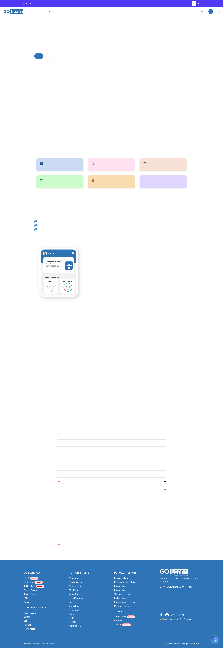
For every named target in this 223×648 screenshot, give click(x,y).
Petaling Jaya (75, 582)
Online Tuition (30, 590)
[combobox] (203, 11)
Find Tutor (33, 582)
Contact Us (29, 602)
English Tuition (121, 578)
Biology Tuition (121, 598)
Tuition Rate (34, 586)
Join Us (122, 624)
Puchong (73, 622)
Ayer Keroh (74, 610)
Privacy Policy (49, 643)
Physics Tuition (121, 586)
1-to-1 (31, 578)
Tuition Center (30, 594)
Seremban (74, 606)
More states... (30, 629)
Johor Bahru (75, 594)
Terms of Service (32, 643)
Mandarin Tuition (122, 606)
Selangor (28, 617)
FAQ (26, 598)
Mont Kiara (74, 590)
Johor (26, 621)
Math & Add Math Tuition (125, 582)
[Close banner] (198, 3)
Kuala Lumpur (30, 613)
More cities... (75, 626)
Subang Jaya (75, 586)
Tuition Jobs (124, 616)
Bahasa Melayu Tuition (124, 602)
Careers (118, 620)
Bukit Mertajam (76, 598)
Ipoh (71, 602)
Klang (71, 614)
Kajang (72, 618)
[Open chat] (214, 639)
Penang (27, 625)
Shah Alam (74, 578)
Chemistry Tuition (122, 594)
